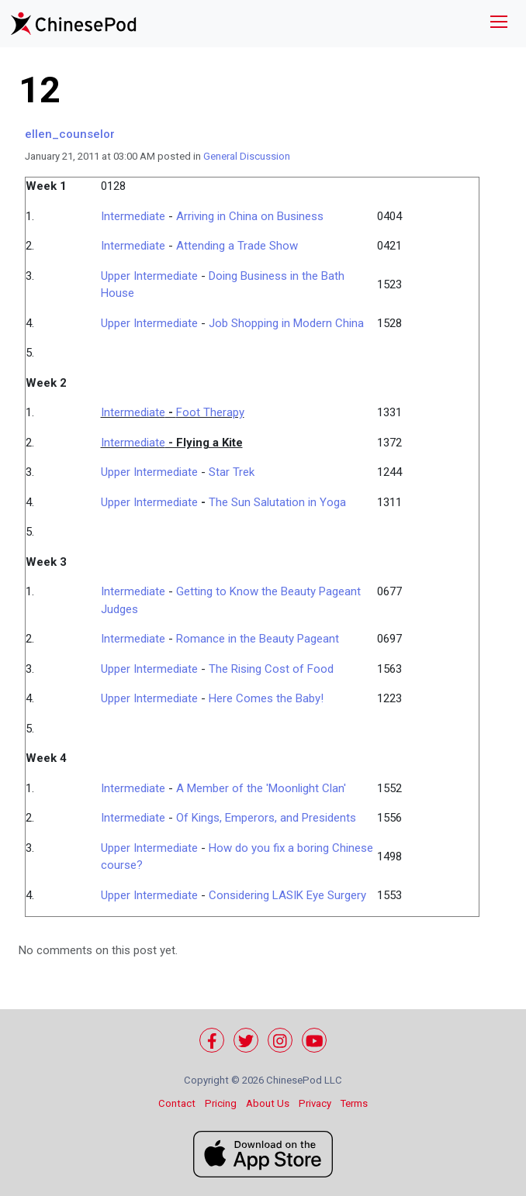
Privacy (315, 1103)
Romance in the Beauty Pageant (257, 639)
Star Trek (231, 472)
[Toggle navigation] (499, 23)
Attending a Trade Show (237, 246)
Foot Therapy (210, 412)
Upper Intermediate (149, 276)
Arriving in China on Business (250, 216)
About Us (267, 1103)
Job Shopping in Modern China (286, 323)
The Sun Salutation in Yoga (277, 502)
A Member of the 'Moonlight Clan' (261, 788)
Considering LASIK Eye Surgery (287, 895)
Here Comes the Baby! (266, 698)
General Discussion (246, 156)
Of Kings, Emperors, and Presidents (266, 818)
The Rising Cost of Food (271, 669)
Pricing (221, 1103)
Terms (354, 1103)
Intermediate (133, 216)
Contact (177, 1103)
